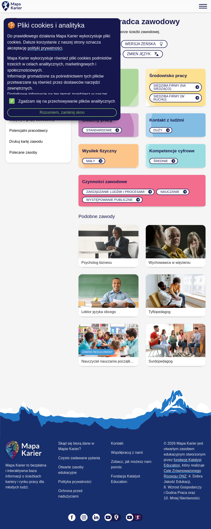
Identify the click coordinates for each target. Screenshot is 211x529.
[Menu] (203, 6)
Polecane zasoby (23, 152)
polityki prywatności (45, 48)
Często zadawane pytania (79, 458)
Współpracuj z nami (127, 452)
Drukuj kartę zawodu (26, 141)
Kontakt (117, 443)
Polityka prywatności (74, 482)
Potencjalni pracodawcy (28, 130)
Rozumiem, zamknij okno (62, 112)
